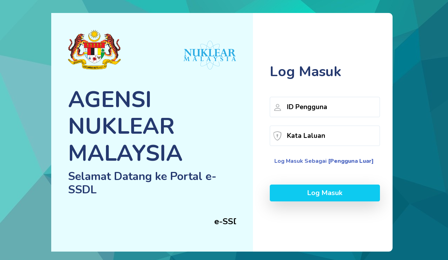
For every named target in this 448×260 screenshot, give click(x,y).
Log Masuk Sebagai (324, 161)
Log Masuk (324, 193)
